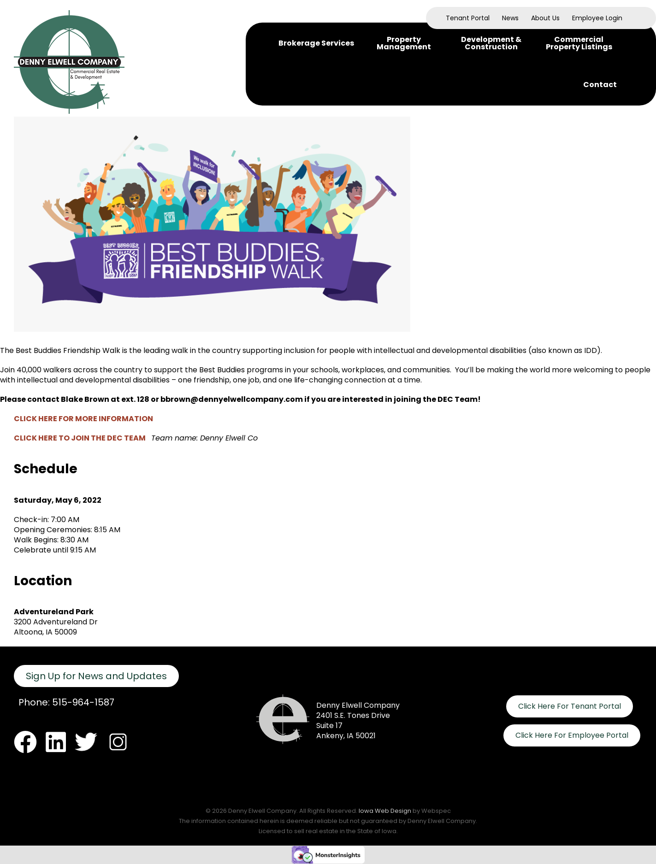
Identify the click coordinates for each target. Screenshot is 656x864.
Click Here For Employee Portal (571, 735)
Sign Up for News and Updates (96, 676)
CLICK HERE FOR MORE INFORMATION (83, 418)
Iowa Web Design (385, 810)
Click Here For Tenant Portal (569, 706)
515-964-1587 (83, 702)
